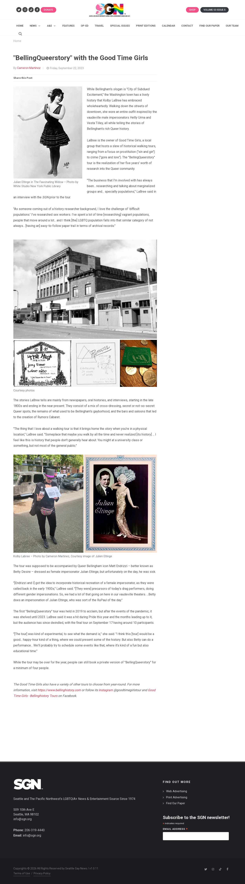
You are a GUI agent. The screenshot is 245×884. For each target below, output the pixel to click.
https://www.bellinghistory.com (59, 690)
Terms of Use (21, 873)
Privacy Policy (42, 873)
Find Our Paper (175, 803)
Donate (48, 9)
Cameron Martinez (29, 68)
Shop (192, 9)
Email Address (175, 829)
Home (17, 41)
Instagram (106, 690)
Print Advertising (176, 797)
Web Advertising (176, 791)
